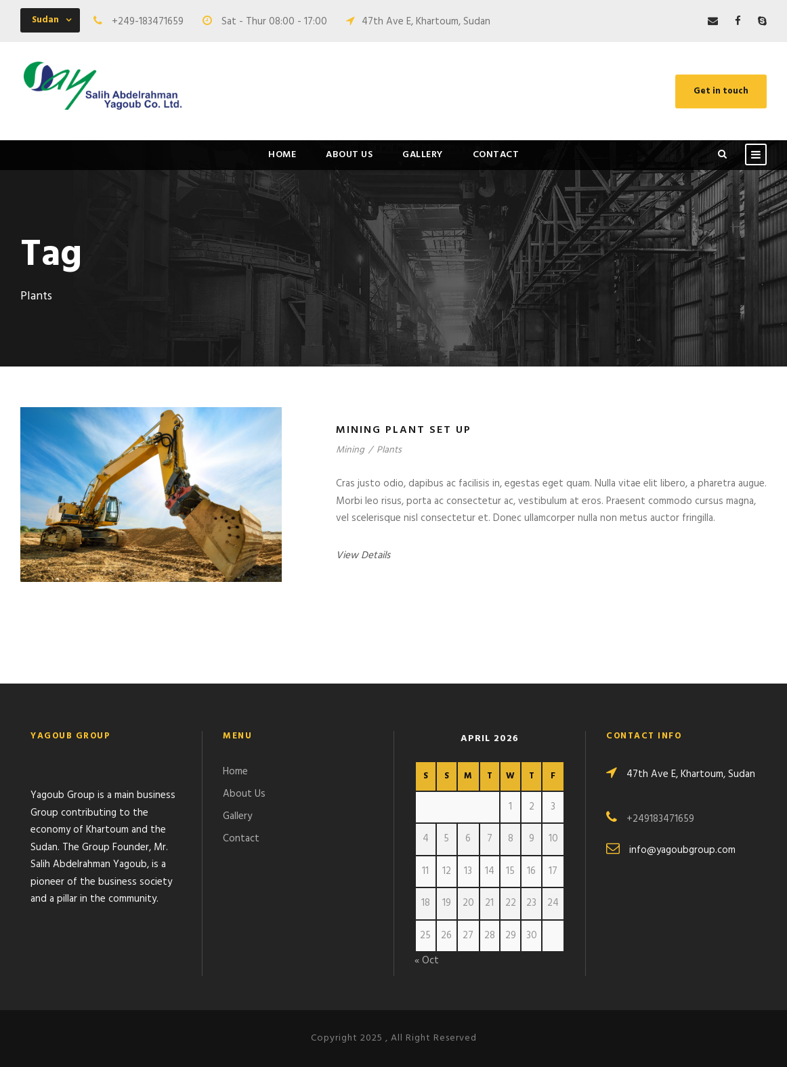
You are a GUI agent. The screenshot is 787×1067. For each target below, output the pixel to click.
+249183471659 (660, 819)
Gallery (422, 155)
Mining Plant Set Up (403, 430)
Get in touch (721, 91)
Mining (350, 450)
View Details (363, 555)
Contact (496, 155)
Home (282, 155)
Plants (389, 450)
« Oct (426, 961)
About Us (349, 155)
